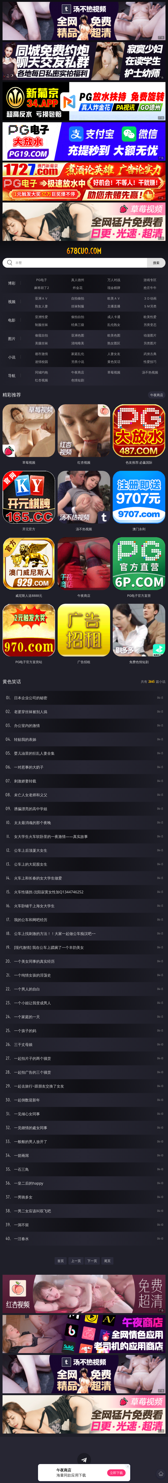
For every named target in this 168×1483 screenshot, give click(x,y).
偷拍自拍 (77, 317)
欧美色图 (113, 335)
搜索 (156, 262)
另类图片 (150, 343)
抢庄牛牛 (150, 287)
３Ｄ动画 (150, 298)
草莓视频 (113, 372)
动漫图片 (150, 335)
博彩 (11, 283)
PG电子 (41, 280)
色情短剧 (77, 380)
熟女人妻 (41, 306)
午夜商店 (77, 372)
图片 (11, 338)
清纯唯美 (77, 343)
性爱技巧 (150, 361)
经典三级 (77, 324)
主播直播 (113, 306)
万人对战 (113, 280)
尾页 (107, 1261)
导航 (11, 375)
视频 (11, 301)
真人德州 (77, 280)
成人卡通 (113, 317)
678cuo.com (83, 251)
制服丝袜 (41, 324)
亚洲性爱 (41, 317)
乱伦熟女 (113, 324)
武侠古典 (150, 354)
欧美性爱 (150, 317)
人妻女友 (113, 354)
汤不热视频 (150, 372)
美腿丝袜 (41, 343)
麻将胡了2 (41, 287)
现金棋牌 (113, 287)
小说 (11, 357)
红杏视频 (41, 380)
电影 (11, 320)
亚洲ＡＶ (41, 298)
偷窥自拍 (41, 335)
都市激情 (41, 354)
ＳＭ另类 (150, 306)
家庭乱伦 (77, 354)
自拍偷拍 (77, 298)
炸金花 (78, 287)
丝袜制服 (77, 306)
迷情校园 (41, 361)
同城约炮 (41, 372)
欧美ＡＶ (113, 298)
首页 (60, 1261)
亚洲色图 (77, 335)
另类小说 (77, 361)
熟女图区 (113, 343)
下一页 (92, 1261)
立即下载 (116, 1473)
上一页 (76, 1261)
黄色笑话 (113, 361)
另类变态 (150, 324)
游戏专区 (150, 280)
